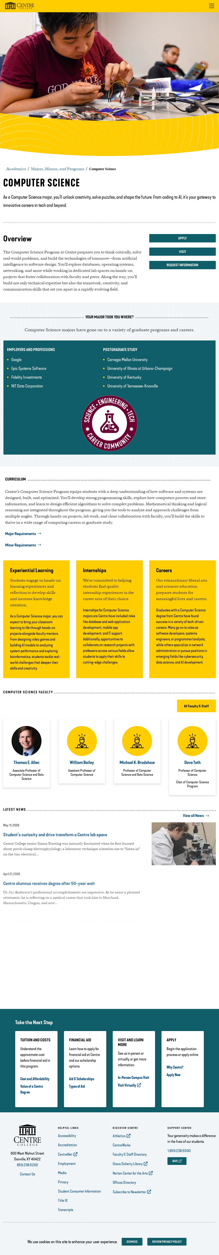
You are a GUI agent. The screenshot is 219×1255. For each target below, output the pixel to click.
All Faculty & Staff (196, 706)
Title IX (63, 1200)
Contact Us (27, 1174)
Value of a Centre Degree (31, 1089)
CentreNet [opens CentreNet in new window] (65, 1154)
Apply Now (174, 1074)
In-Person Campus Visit (133, 1077)
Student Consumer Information (79, 1191)
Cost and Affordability (34, 1079)
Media (62, 1172)
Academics (16, 169)
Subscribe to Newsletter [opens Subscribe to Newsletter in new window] (129, 1192)
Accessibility (67, 1135)
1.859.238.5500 (179, 1150)
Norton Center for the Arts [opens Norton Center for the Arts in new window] (130, 1173)
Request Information (182, 265)
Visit (182, 252)
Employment (67, 1163)
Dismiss (132, 1242)
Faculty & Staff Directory (130, 1154)
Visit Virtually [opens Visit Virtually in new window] (127, 1085)
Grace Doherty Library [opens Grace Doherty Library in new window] (128, 1163)
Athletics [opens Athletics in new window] (119, 1136)
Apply (182, 238)
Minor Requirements (20, 545)
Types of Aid (77, 1086)
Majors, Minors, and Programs (57, 169)
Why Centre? (175, 1067)
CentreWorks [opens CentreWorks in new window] (121, 1145)
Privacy (63, 1182)
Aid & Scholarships (81, 1079)
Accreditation (67, 1145)
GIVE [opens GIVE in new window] (175, 1161)
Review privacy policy (167, 1242)
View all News (193, 815)
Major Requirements (20, 533)
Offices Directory (124, 1182)
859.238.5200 (27, 1165)
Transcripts (65, 1209)
